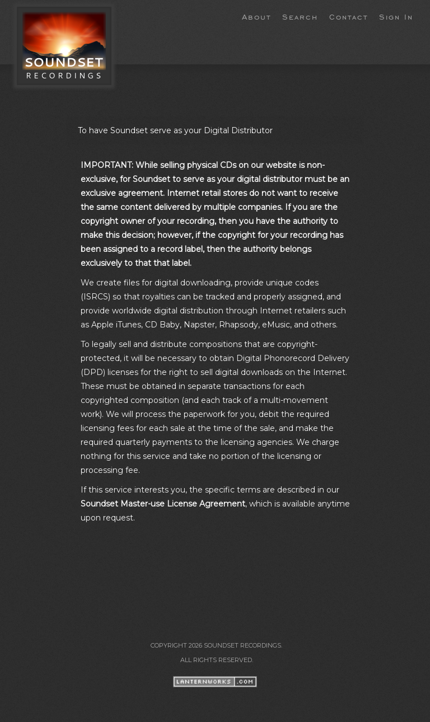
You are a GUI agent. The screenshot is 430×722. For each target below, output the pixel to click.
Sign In (396, 16)
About (256, 16)
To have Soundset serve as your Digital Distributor (175, 130)
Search (300, 16)
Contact (348, 16)
